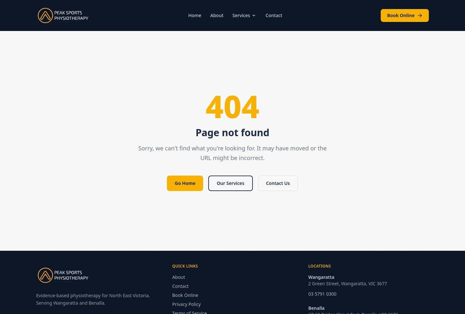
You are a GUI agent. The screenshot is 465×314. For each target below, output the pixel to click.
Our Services (230, 183)
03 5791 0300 (322, 294)
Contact (273, 15)
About (216, 15)
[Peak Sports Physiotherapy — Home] (63, 15)
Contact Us (278, 183)
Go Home (185, 183)
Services (244, 15)
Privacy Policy (186, 304)
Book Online (404, 15)
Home (194, 15)
